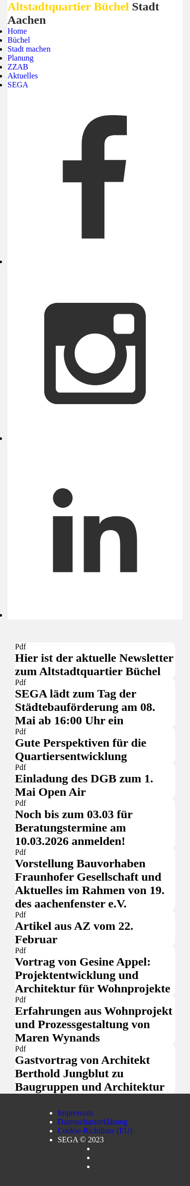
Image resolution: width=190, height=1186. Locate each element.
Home (17, 31)
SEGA (17, 84)
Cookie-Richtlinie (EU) (95, 1130)
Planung (20, 58)
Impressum (75, 1113)
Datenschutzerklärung (92, 1121)
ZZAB (17, 67)
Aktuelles (22, 75)
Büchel (18, 40)
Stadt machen (29, 49)
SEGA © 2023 (81, 1139)
